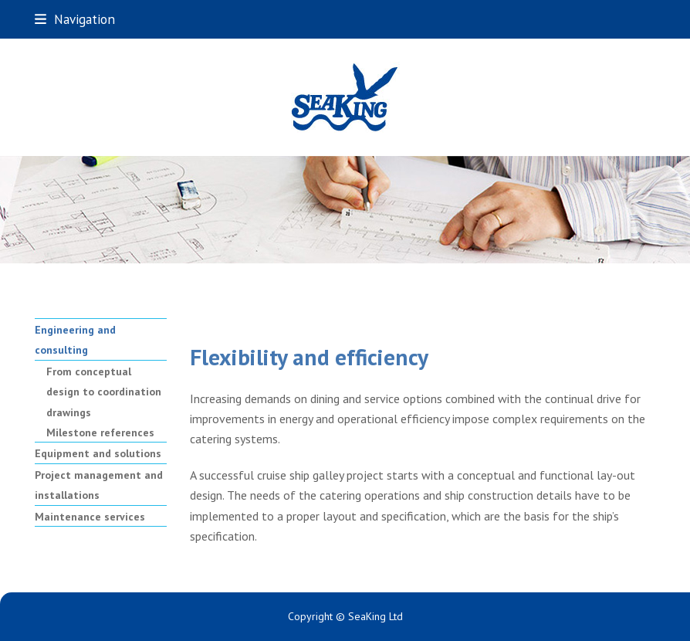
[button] (75, 19)
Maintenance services (90, 517)
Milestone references (100, 432)
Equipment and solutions (98, 453)
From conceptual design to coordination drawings (103, 392)
